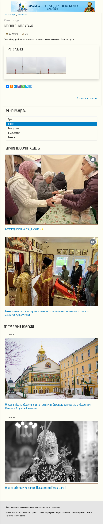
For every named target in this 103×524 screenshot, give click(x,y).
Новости (22, 14)
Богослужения (13, 128)
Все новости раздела (87, 98)
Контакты (11, 137)
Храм (10, 119)
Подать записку (14, 132)
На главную (10, 14)
